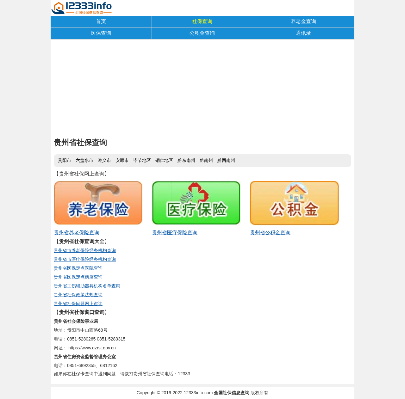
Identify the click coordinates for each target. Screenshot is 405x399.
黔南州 (206, 160)
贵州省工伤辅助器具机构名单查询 (87, 285)
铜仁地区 (164, 160)
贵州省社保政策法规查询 (78, 294)
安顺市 (122, 160)
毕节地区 (142, 160)
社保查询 (202, 21)
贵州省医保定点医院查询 (78, 268)
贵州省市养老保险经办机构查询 (85, 250)
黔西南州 (226, 160)
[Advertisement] (202, 90)
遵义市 (104, 160)
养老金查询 (303, 21)
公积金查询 (202, 33)
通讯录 (303, 33)
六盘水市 (84, 160)
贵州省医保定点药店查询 (78, 276)
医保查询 (101, 33)
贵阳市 (64, 160)
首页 (101, 21)
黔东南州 (186, 160)
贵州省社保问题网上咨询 (78, 303)
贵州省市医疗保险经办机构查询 (85, 259)
